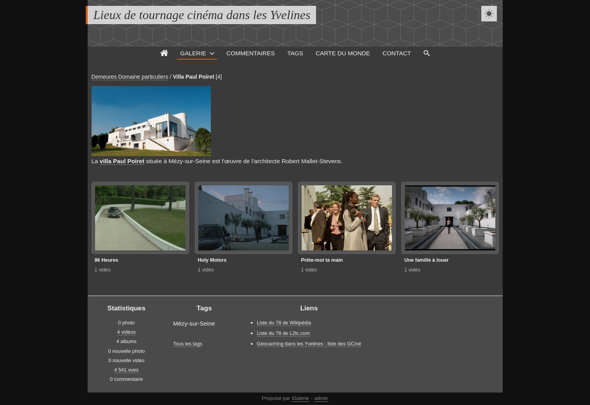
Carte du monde (343, 53)
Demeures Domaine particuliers (130, 77)
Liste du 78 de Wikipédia (284, 323)
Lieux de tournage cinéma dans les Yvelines (202, 15)
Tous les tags (187, 344)
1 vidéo (103, 270)
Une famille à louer (427, 260)
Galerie (193, 53)
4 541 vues (126, 370)
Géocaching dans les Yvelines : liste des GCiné (309, 344)
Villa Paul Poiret (193, 77)
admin (321, 398)
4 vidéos (126, 332)
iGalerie (300, 398)
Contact (397, 53)
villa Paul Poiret (122, 161)
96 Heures (106, 260)
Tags (295, 53)
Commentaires (250, 53)
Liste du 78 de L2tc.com (283, 333)
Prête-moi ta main (322, 260)
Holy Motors (212, 260)
